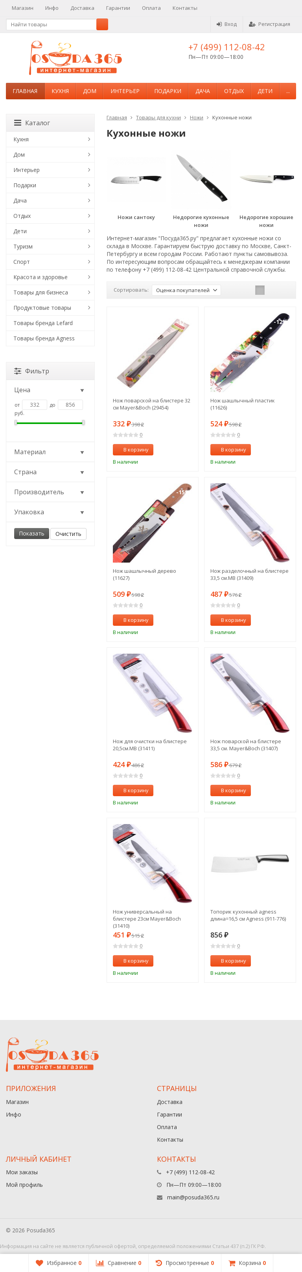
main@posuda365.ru (193, 1197)
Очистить (68, 533)
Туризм (23, 246)
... (288, 91)
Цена (49, 390)
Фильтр (31, 371)
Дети (265, 91)
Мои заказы (22, 1172)
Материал (49, 452)
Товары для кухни (158, 117)
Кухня (60, 91)
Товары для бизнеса (40, 292)
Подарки (167, 91)
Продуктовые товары (42, 307)
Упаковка (49, 512)
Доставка (82, 7)
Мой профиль (24, 1184)
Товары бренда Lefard (43, 323)
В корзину (132, 449)
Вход (227, 23)
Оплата (151, 7)
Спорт (21, 261)
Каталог (32, 123)
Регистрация (269, 23)
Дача (202, 91)
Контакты (185, 7)
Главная (25, 91)
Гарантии (118, 7)
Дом (89, 91)
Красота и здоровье (40, 277)
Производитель (49, 492)
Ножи (196, 117)
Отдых (234, 91)
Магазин (22, 7)
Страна (49, 472)
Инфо (52, 7)
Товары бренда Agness (44, 338)
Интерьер (125, 91)
